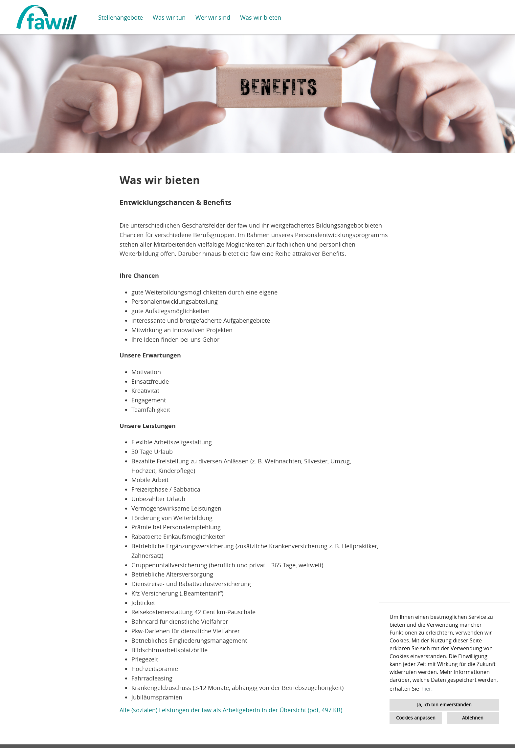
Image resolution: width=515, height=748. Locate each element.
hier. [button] (427, 688)
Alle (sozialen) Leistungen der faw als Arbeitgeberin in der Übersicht (213, 710)
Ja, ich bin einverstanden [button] (444, 704)
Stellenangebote (120, 17)
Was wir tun (169, 17)
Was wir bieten (260, 17)
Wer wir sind (212, 17)
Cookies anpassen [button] (416, 718)
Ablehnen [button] (472, 718)
